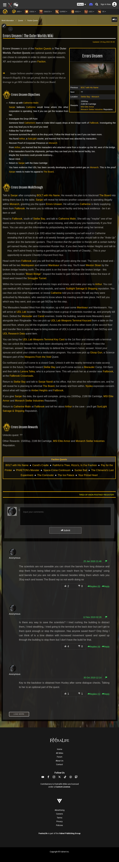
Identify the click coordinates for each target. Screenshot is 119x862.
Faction (41, 61)
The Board (49, 171)
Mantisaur (53, 265)
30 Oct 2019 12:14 (92, 677)
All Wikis (59, 753)
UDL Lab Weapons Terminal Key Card (43, 339)
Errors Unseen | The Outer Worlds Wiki (28, 35)
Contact (59, 764)
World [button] (75, 12)
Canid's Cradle (40, 465)
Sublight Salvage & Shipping (81, 288)
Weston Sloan (93, 265)
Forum (59, 757)
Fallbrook (94, 123)
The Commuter (45, 475)
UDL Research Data (14, 333)
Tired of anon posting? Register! (96, 495)
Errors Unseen (54, 204)
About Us (59, 761)
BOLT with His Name (89, 87)
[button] (81, 4)
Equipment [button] (61, 12)
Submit (65, 530)
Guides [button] (89, 12)
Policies (59, 825)
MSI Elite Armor (87, 107)
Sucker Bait (81, 470)
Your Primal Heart (88, 475)
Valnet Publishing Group (69, 833)
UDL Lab (21, 312)
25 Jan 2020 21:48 (92, 561)
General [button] (30, 12)
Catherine (31, 107)
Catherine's (29, 123)
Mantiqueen (27, 265)
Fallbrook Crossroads (21, 375)
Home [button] (17, 12)
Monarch (95, 97)
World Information (8, 20)
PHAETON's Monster (27, 470)
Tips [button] (101, 12)
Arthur (22, 138)
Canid (41, 316)
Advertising (59, 810)
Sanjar (12, 107)
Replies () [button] (94, 586)
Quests (20, 20)
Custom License (62, 787)
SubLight (32, 138)
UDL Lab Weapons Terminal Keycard (71, 320)
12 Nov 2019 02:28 (92, 617)
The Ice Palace (66, 475)
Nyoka (89, 386)
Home (59, 749)
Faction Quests (32, 20)
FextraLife (43, 833)
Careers (59, 814)
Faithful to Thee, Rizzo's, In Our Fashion (75, 465)
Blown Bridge (33, 274)
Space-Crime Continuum (57, 470)
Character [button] (45, 12)
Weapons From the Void (37, 357)
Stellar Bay (85, 97)
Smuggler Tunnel (37, 278)
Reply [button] (106, 586)
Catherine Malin (30, 103)
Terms (59, 818)
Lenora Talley (27, 371)
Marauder (27, 316)
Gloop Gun (96, 352)
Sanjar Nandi (45, 381)
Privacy (59, 821)
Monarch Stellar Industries (92, 109)
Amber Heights (39, 390)
